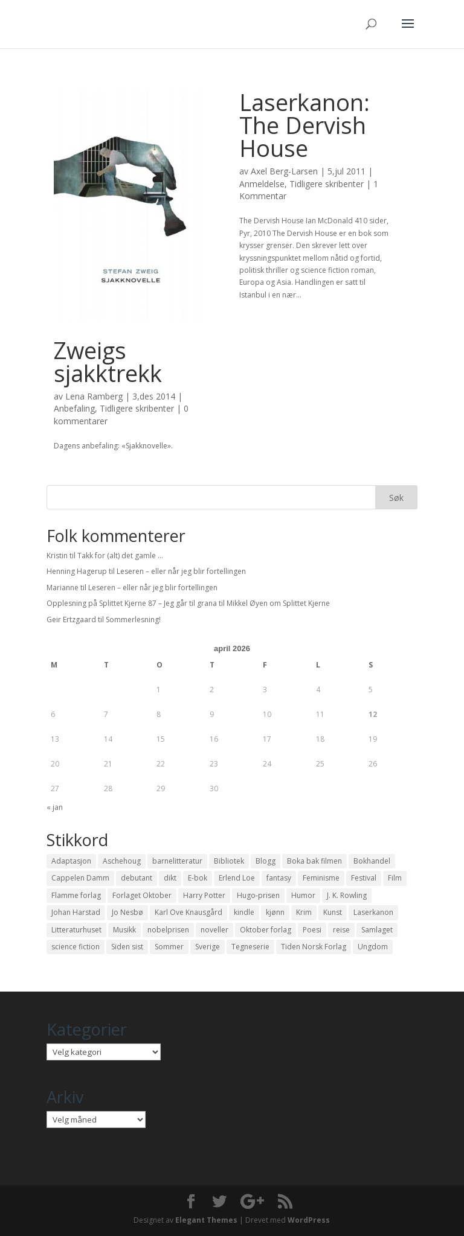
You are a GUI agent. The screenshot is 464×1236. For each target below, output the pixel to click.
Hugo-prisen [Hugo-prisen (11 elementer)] (258, 895)
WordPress (309, 1220)
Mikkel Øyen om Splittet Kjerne (278, 603)
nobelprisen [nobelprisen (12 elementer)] (168, 930)
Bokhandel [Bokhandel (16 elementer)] (371, 861)
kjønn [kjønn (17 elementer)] (275, 912)
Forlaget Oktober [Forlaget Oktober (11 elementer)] (142, 895)
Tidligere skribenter (137, 408)
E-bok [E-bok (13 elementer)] (197, 878)
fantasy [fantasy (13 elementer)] (278, 878)
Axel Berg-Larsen (284, 171)
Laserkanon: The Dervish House (304, 125)
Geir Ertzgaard (71, 619)
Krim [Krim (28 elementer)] (304, 912)
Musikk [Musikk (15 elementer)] (124, 930)
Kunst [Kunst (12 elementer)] (332, 912)
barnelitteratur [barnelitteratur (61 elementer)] (177, 861)
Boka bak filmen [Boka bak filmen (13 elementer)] (314, 861)
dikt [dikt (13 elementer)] (170, 878)
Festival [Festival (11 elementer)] (363, 878)
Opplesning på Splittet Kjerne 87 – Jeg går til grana (132, 603)
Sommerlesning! (133, 619)
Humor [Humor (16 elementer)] (303, 895)
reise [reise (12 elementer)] (341, 930)
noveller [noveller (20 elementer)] (214, 930)
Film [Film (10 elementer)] (395, 878)
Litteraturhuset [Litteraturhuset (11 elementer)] (76, 930)
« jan (55, 807)
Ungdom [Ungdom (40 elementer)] (373, 946)
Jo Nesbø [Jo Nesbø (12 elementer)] (127, 912)
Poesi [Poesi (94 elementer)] (312, 930)
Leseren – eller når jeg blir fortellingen (181, 571)
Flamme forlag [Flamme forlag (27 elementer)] (76, 895)
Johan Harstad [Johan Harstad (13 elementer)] (75, 912)
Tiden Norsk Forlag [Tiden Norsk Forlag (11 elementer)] (313, 946)
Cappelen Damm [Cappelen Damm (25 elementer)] (80, 878)
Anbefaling (74, 408)
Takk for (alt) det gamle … (120, 555)
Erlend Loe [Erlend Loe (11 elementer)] (237, 878)
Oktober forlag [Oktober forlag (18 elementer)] (265, 930)
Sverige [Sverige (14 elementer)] (207, 946)
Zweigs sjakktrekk (108, 361)
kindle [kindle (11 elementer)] (244, 912)
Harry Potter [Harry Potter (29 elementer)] (204, 895)
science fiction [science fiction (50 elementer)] (75, 946)
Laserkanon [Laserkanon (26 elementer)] (373, 912)
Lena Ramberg (94, 396)
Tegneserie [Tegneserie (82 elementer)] (250, 946)
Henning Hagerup (77, 571)
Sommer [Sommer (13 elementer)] (169, 946)
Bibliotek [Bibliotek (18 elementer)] (229, 861)
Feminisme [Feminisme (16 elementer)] (321, 878)
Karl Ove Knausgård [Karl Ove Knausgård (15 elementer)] (188, 912)
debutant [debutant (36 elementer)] (136, 878)
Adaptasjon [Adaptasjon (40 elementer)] (71, 861)
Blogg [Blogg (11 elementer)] (266, 861)
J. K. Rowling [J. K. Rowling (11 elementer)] (347, 895)
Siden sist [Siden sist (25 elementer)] (127, 946)
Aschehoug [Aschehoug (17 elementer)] (122, 861)
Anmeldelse (262, 184)
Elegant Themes (206, 1220)
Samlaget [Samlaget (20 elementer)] (377, 930)
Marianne (63, 587)
